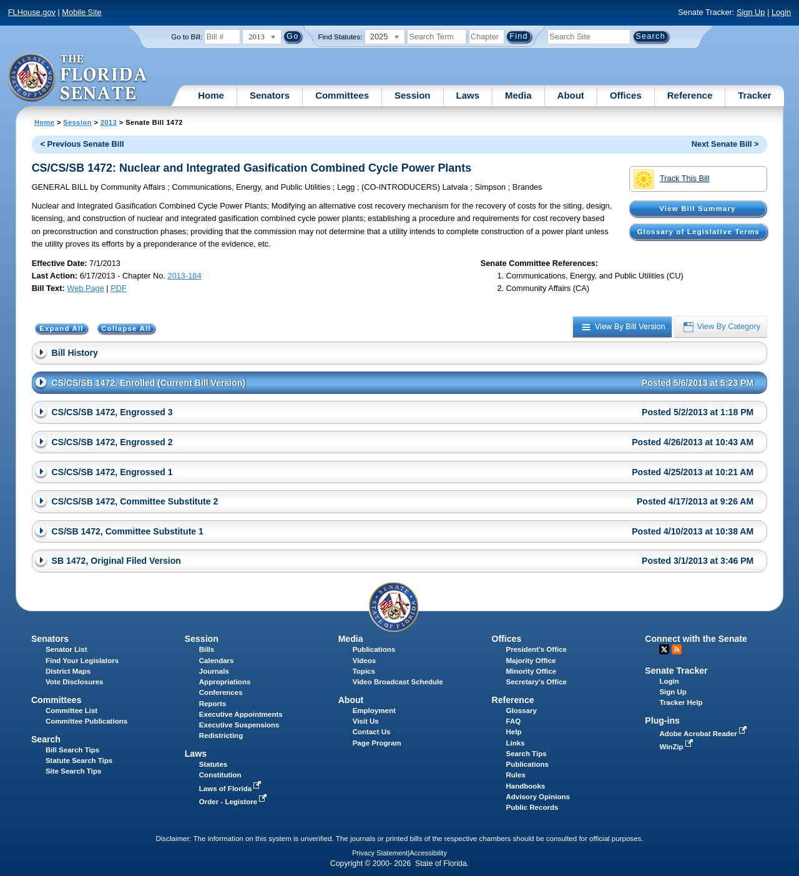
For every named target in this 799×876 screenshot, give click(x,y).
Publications (374, 649)
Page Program (377, 743)
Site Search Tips (73, 771)
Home (211, 95)
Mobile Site (81, 12)
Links (515, 743)
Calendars (216, 660)
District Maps (68, 671)
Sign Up (751, 12)
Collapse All (125, 328)
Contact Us (372, 732)
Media (518, 95)
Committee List (71, 710)
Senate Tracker (676, 671)
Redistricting (221, 735)
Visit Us (366, 721)
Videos (364, 660)
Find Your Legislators (82, 660)
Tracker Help (680, 702)
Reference (690, 95)
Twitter (664, 649)
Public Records (532, 807)
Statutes (213, 764)
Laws (468, 95)
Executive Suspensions (239, 725)
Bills (206, 649)
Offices (626, 95)
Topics (364, 671)
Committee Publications (86, 721)
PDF (118, 288)
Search (46, 739)
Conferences (221, 692)
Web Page (85, 288)
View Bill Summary (697, 208)
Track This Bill (671, 179)
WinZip (677, 747)
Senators (270, 95)
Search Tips (526, 753)
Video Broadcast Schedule (398, 682)
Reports (213, 703)
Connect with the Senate (696, 639)
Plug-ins (662, 721)
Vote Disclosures (75, 682)
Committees (342, 95)
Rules (516, 775)
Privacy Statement (380, 853)
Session (413, 95)
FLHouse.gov (32, 12)
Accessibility (428, 853)
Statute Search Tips (79, 760)
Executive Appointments (241, 714)
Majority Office (531, 660)
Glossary (521, 710)
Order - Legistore (234, 801)
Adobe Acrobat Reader (704, 733)
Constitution (220, 775)
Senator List (66, 649)
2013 (108, 122)
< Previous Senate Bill (82, 144)
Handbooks (526, 786)
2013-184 (185, 275)
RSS (677, 649)
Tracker (754, 95)
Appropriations (225, 682)
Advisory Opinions (538, 796)
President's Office (536, 649)
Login (781, 12)
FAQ (513, 721)
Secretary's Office (536, 682)
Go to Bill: (186, 37)
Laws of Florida (231, 788)
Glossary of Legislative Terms (698, 231)
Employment (374, 710)
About (570, 95)
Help (514, 732)
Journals (214, 671)
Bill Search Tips (72, 750)
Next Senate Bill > (725, 144)
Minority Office (531, 671)
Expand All (61, 328)
